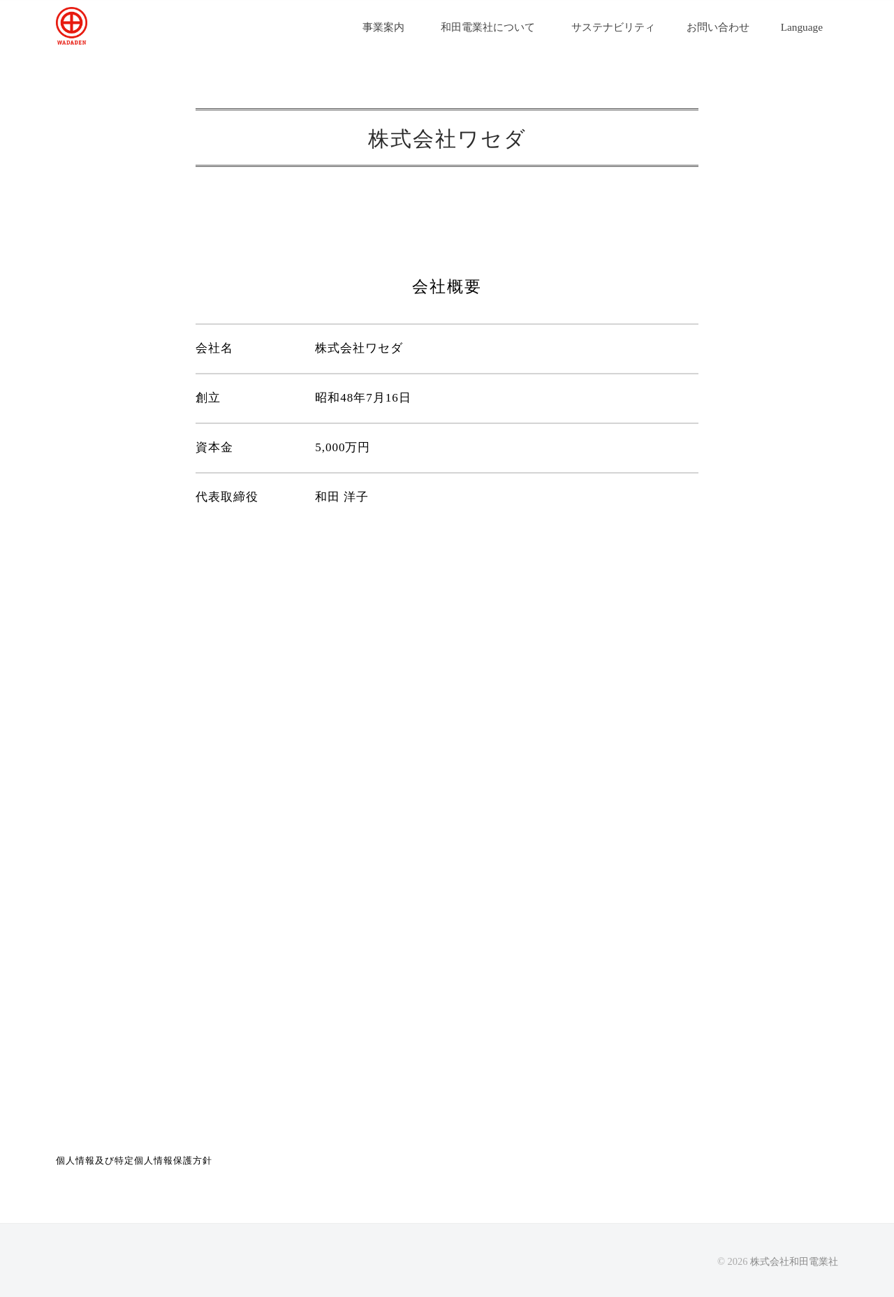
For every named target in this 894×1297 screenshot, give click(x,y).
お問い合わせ (723, 27)
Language (802, 27)
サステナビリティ (618, 27)
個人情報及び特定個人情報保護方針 (134, 1160)
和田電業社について (488, 27)
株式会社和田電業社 (794, 1261)
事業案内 (383, 27)
